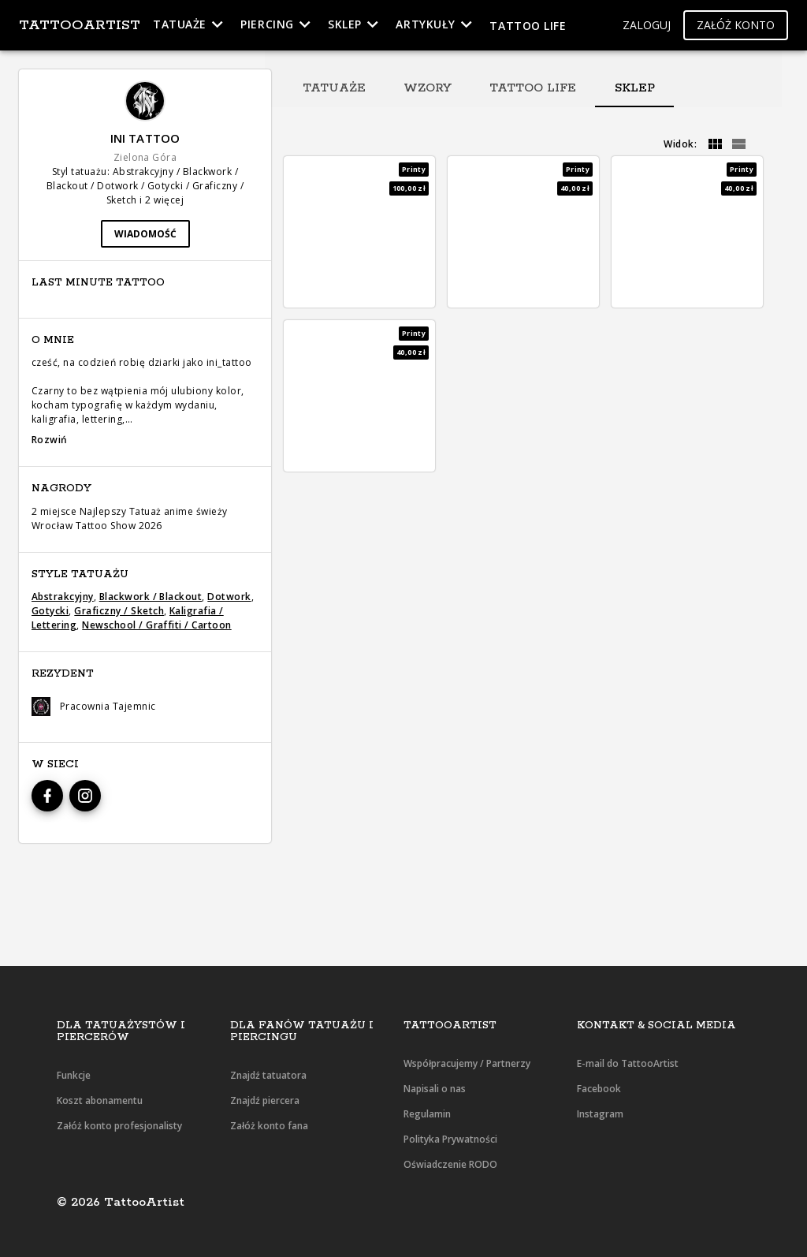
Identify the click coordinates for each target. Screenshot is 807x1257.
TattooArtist (79, 25)
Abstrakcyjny (63, 596)
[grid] (715, 144)
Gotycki (50, 610)
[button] (646, 25)
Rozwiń (50, 439)
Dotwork (229, 596)
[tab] (334, 88)
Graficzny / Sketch (119, 610)
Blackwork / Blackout (151, 596)
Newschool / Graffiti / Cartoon (156, 625)
